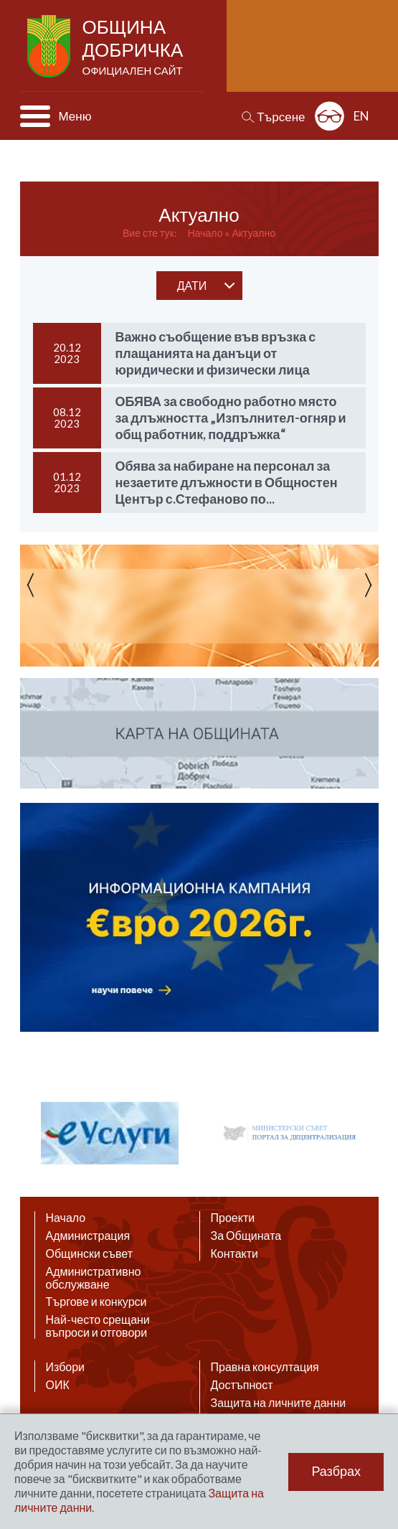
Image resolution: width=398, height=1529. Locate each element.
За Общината (246, 1235)
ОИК (58, 1384)
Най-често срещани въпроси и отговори (98, 1326)
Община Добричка (134, 47)
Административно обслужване (93, 1278)
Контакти (235, 1253)
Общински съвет (89, 1253)
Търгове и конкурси (96, 1301)
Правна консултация (265, 1366)
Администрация (88, 1235)
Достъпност (242, 1384)
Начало (205, 233)
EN (361, 115)
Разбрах (336, 1471)
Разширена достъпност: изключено (329, 116)
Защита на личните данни (278, 1402)
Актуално (253, 233)
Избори (65, 1366)
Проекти (233, 1217)
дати (192, 285)
